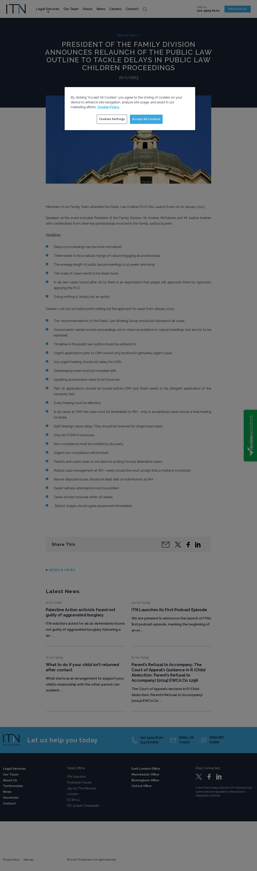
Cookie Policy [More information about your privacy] (108, 107)
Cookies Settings (112, 119)
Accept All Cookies (146, 119)
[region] (130, 108)
